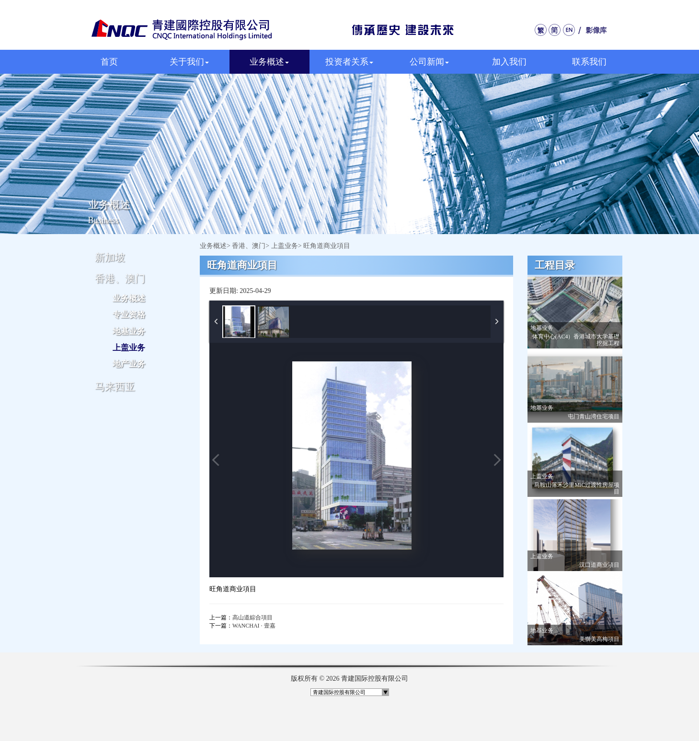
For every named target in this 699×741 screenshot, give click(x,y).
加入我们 (509, 62)
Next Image (497, 460)
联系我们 (589, 62)
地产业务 (129, 364)
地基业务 (129, 331)
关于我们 (189, 62)
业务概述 (269, 62)
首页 (109, 62)
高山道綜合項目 (252, 617)
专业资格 (129, 314)
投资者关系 (349, 62)
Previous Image (216, 460)
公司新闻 (429, 62)
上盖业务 (129, 347)
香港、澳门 (248, 245)
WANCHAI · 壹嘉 (253, 625)
